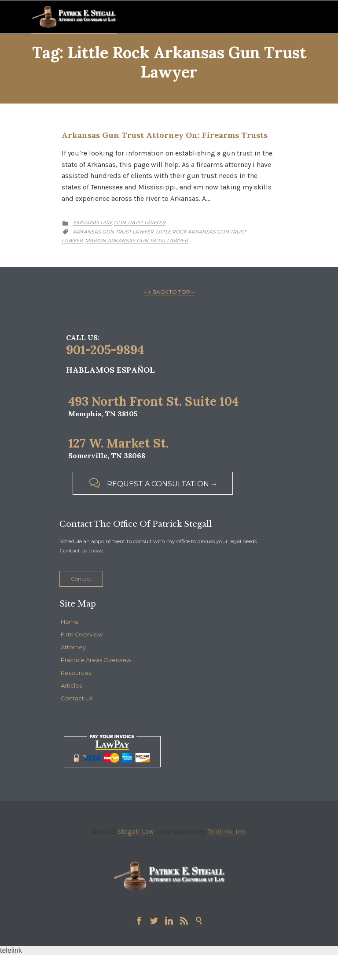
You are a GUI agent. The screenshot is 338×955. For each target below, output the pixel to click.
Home (70, 621)
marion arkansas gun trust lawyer (136, 240)
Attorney (73, 647)
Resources (76, 672)
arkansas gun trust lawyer (113, 232)
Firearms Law (92, 222)
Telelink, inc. (226, 831)
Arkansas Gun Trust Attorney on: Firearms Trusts (165, 135)
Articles (71, 685)
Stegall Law (136, 831)
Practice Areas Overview (96, 659)
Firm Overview (82, 634)
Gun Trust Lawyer (139, 222)
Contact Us (76, 698)
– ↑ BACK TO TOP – (169, 292)
